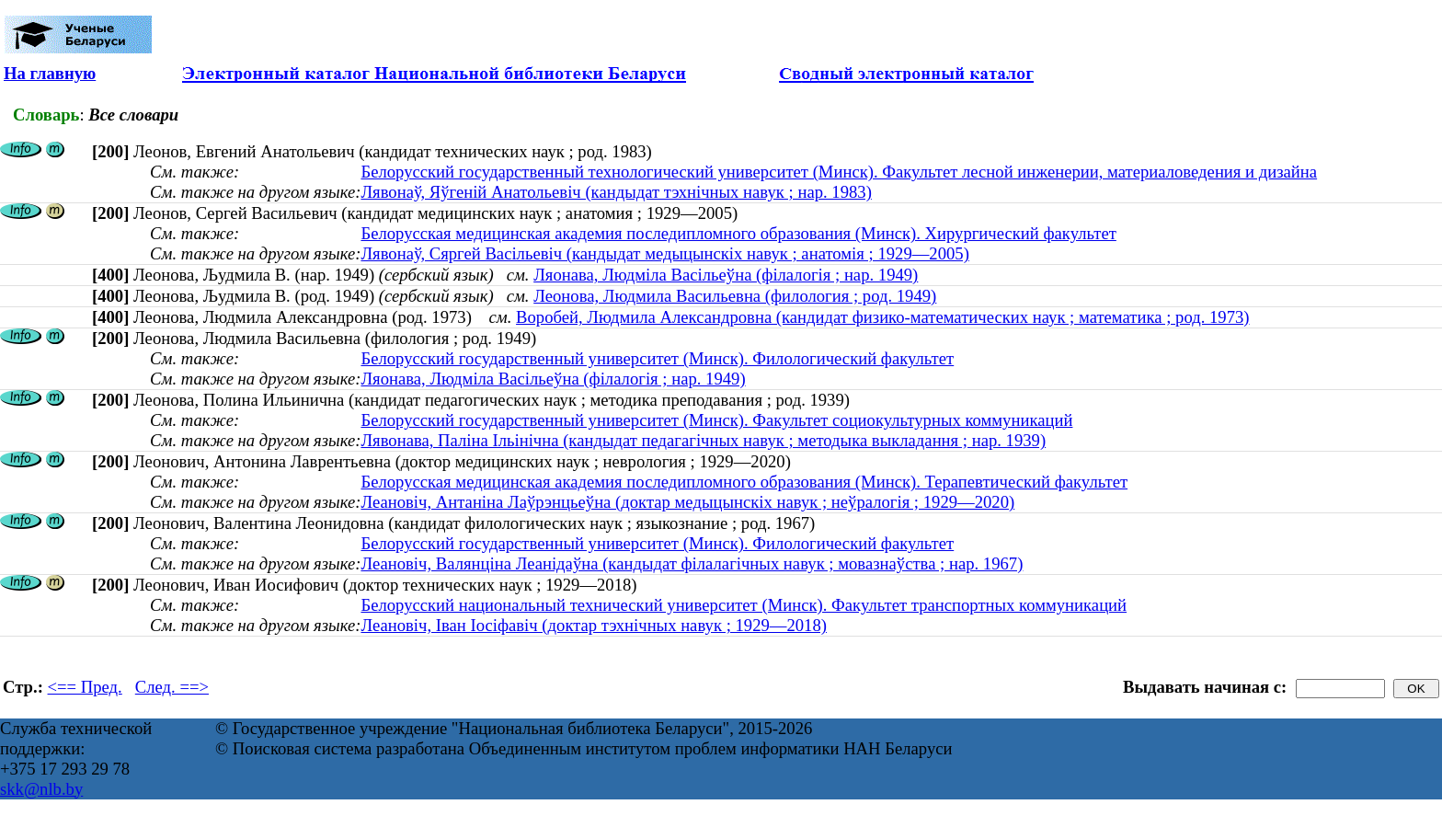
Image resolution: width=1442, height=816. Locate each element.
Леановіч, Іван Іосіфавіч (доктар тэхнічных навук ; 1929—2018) (593, 625)
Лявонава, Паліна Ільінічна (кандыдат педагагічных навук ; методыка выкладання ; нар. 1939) (703, 440)
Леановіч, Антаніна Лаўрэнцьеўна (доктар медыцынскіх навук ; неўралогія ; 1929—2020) (687, 501)
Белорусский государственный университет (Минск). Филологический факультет (657, 358)
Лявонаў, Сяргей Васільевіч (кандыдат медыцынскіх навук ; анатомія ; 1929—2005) (664, 253)
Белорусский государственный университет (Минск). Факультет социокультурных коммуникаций (716, 420)
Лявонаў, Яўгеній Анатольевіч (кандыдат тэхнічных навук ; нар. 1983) (615, 191)
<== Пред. (85, 686)
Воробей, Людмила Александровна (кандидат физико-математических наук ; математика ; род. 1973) (882, 317)
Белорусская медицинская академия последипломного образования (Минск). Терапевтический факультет (743, 481)
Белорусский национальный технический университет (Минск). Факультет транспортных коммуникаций (743, 605)
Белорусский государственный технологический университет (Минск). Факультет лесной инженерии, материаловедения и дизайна (838, 171)
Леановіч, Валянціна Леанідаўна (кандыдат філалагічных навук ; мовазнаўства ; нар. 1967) (691, 563)
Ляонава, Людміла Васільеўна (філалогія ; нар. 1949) (725, 274)
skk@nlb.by (41, 789)
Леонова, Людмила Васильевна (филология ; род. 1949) (734, 295)
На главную (50, 73)
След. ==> (172, 686)
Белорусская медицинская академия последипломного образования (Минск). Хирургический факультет (738, 233)
